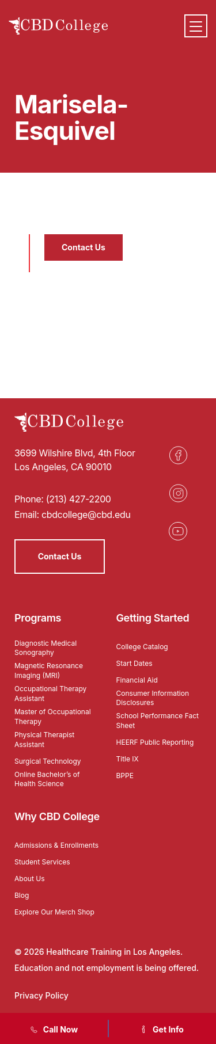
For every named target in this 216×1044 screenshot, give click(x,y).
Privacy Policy (41, 995)
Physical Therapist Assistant (44, 739)
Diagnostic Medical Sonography (45, 648)
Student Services (42, 862)
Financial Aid (137, 680)
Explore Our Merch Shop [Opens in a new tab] (54, 912)
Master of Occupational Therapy (52, 716)
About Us (29, 878)
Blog (21, 895)
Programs (37, 618)
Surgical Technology (47, 761)
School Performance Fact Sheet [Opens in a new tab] (157, 720)
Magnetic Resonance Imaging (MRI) (48, 670)
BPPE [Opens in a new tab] (125, 775)
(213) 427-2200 (78, 499)
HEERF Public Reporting (155, 742)
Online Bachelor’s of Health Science (46, 779)
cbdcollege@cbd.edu (86, 514)
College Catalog (142, 646)
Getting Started (153, 618)
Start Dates (134, 663)
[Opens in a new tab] (178, 455)
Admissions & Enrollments (56, 845)
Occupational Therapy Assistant (50, 693)
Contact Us (83, 247)
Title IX (127, 759)
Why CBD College (57, 816)
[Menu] (195, 25)
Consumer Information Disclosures (153, 698)
